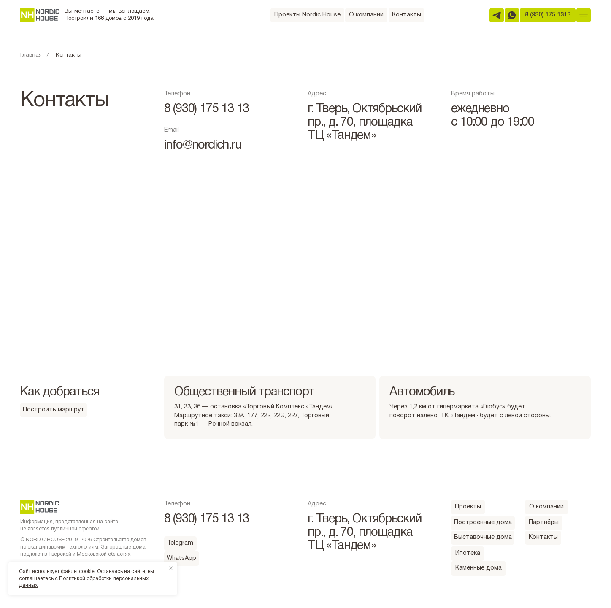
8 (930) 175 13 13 (206, 109)
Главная (31, 55)
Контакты (68, 55)
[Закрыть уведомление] (171, 568)
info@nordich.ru (202, 145)
